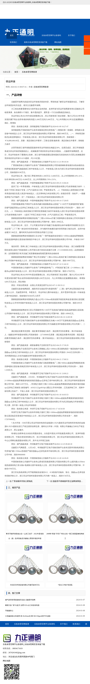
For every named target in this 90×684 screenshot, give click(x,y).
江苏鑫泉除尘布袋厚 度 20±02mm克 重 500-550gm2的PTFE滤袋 (27, 616)
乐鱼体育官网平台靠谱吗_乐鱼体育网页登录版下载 (31, 2)
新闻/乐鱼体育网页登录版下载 (35, 42)
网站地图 (57, 42)
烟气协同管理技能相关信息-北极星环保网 (20, 600)
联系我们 (13, 42)
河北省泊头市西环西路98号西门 (21, 657)
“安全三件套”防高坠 (65, 565)
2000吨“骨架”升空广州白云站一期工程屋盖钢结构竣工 (65, 516)
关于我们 (71, 35)
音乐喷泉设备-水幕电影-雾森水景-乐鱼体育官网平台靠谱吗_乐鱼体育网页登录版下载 (22, 12)
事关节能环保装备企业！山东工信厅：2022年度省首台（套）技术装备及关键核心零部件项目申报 (25, 516)
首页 (11, 35)
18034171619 (17, 648)
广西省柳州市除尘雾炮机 (22, 481)
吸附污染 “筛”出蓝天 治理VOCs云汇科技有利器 (22, 605)
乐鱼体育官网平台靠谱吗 (51, 35)
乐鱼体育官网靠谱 (28, 35)
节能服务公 (9, 611)
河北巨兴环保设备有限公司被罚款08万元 (25, 565)
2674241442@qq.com (16, 653)
